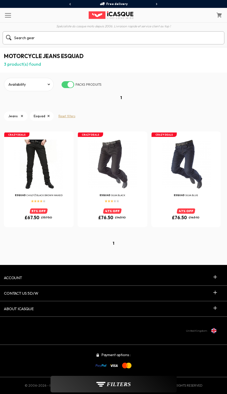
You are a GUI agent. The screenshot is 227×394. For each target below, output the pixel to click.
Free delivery (114, 4)
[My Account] (205, 15)
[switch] (68, 84)
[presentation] (70, 4)
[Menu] (7, 15)
